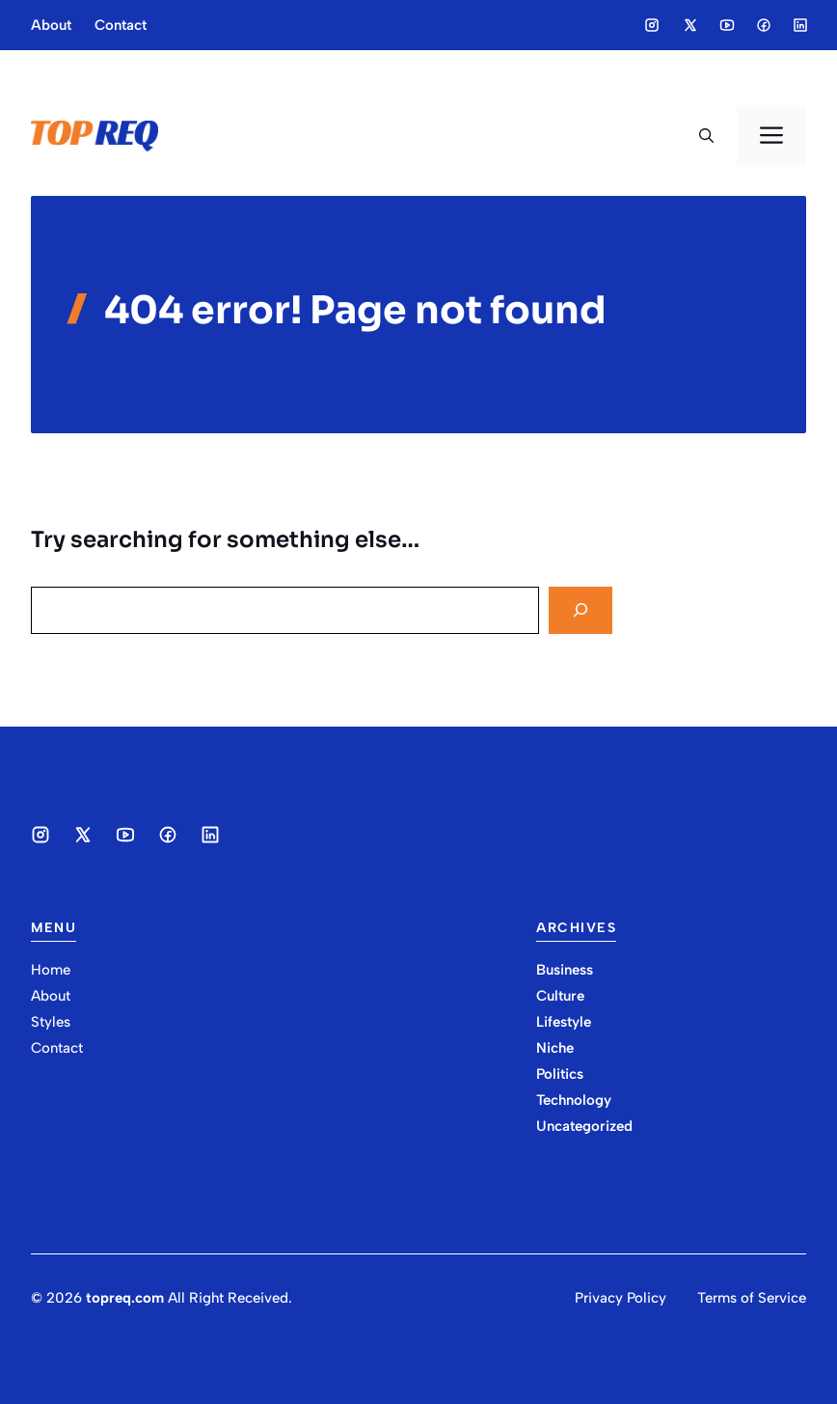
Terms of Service (751, 1298)
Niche (555, 1048)
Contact (120, 25)
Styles (50, 1022)
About (51, 25)
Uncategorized (584, 1126)
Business (564, 969)
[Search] (580, 610)
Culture (560, 996)
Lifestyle (563, 1022)
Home (50, 969)
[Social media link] (652, 25)
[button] (706, 136)
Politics (559, 1074)
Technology (573, 1100)
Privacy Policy (620, 1298)
